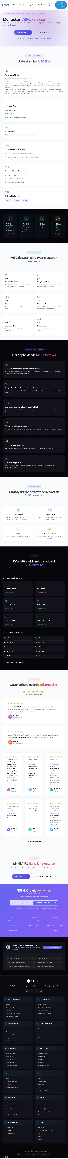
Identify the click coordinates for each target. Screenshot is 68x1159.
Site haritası (27, 1155)
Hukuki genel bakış (11, 1054)
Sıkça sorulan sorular (43, 1106)
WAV (25, 200)
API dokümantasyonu (11, 1081)
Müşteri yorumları (10, 1134)
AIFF (17, 200)
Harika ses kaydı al (42, 1115)
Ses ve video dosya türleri (12, 1106)
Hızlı (46, 986)
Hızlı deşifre (9, 1011)
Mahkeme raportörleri (11, 1060)
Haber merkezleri (10, 1035)
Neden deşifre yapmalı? (44, 1112)
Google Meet (41, 1084)
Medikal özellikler (42, 1057)
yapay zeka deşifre (30, 986)
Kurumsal (8, 1029)
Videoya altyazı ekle (43, 1011)
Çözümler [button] (22, 5)
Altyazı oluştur (23, 32)
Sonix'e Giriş (9, 1109)
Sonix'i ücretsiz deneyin (61, 5)
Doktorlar (40, 1060)
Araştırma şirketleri (11, 1038)
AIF (9, 200)
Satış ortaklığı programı (12, 1087)
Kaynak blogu (9, 1112)
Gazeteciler (41, 1029)
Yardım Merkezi (25, 948)
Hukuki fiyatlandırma (11, 1066)
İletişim (39, 1137)
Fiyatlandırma (42, 5)
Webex (39, 1087)
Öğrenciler (40, 1041)
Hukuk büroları (10, 1063)
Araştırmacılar (41, 1032)
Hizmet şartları (46, 1155)
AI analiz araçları (42, 1005)
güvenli (55, 986)
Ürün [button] (14, 5)
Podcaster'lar (41, 1035)
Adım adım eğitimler (43, 1109)
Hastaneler (40, 1063)
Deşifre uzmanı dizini (11, 1115)
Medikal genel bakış (43, 1054)
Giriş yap (20, 1155)
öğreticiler (33, 948)
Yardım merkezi (42, 1103)
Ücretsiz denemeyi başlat (45, 903)
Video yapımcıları (42, 1038)
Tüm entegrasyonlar (43, 1090)
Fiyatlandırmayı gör (44, 32)
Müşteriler (8, 1131)
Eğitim (7, 1032)
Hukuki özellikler (10, 1057)
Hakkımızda (41, 1128)
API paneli (8, 1084)
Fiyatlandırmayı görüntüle (44, 876)
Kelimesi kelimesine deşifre (13, 1014)
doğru (49, 986)
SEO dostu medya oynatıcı (44, 1008)
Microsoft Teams (42, 1081)
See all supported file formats (16, 662)
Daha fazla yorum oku (34, 841)
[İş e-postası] (23, 903)
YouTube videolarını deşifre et (45, 1014)
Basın (39, 1134)
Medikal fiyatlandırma (43, 1066)
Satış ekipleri (9, 1041)
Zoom (39, 1078)
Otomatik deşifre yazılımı (12, 1008)
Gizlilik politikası (37, 1155)
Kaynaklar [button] (32, 5)
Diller (7, 1103)
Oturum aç (51, 4)
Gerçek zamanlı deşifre (12, 1017)
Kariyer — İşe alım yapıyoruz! (45, 1131)
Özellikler (8, 1005)
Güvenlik (40, 1140)
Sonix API (8, 1078)
